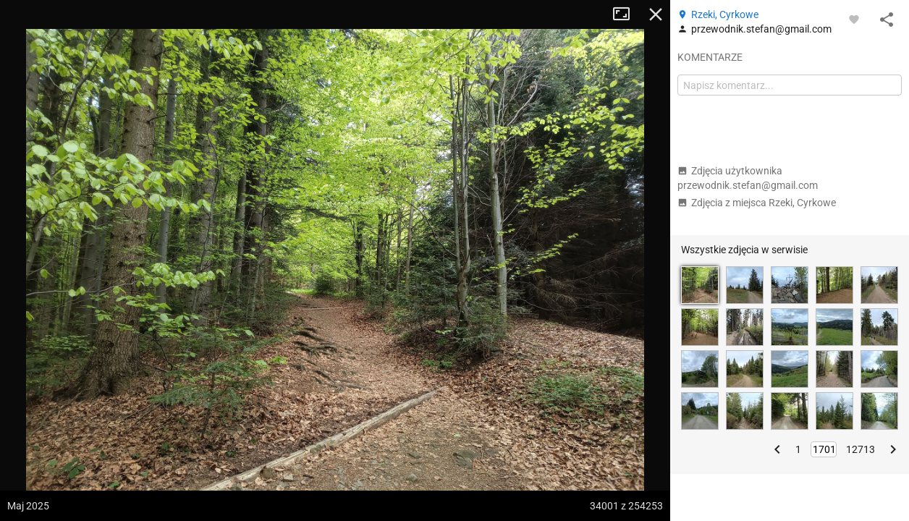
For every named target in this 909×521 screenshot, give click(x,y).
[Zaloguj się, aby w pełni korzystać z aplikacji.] (854, 19)
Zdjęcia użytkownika (747, 178)
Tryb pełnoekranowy (626, 14)
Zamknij (655, 14)
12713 (860, 449)
